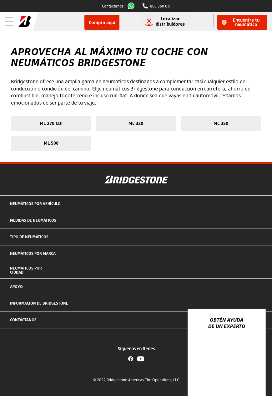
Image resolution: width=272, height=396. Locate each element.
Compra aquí (102, 22)
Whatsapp (132, 6)
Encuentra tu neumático (240, 22)
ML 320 (135, 123)
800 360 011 (160, 6)
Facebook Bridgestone (130, 358)
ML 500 (51, 143)
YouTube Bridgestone (140, 358)
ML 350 (221, 123)
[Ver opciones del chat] (254, 373)
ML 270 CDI (51, 123)
